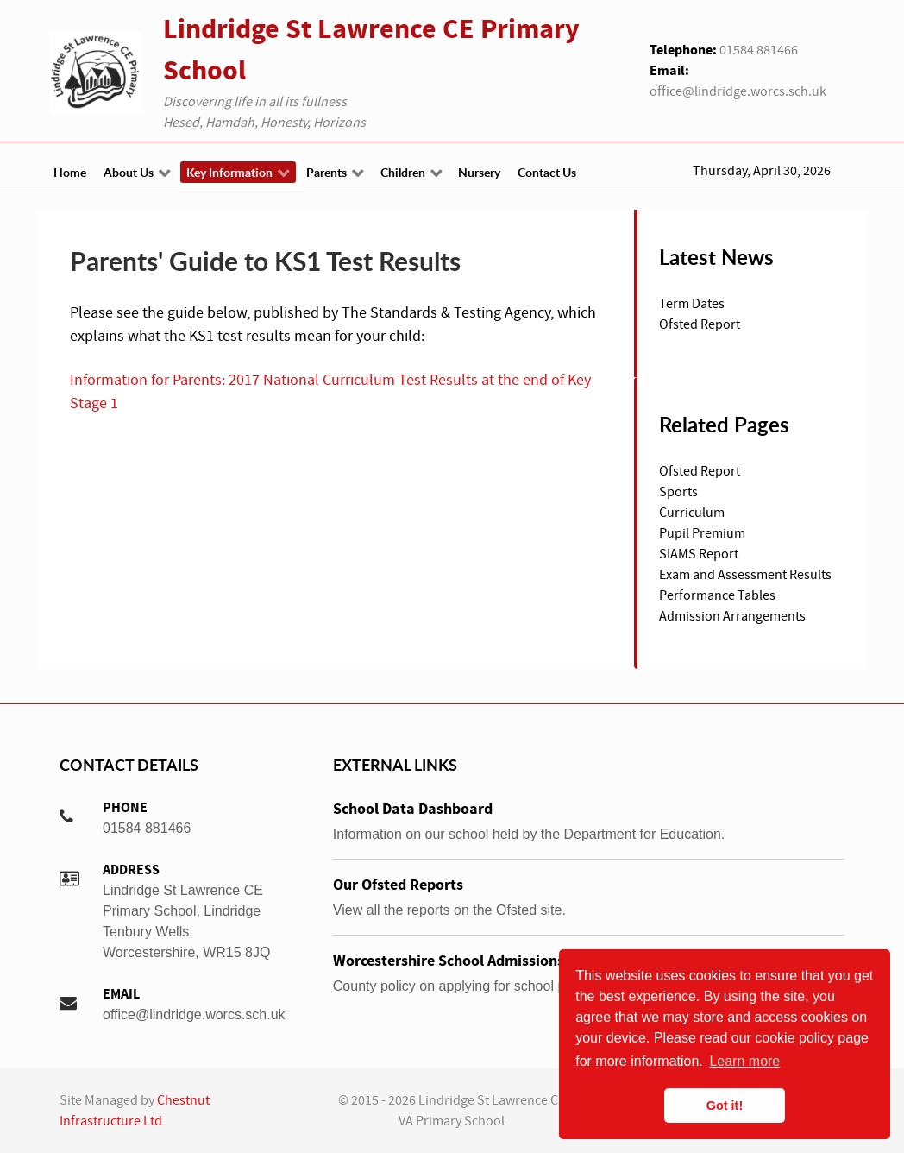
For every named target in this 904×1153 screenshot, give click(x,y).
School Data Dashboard (413, 809)
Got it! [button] (724, 1105)
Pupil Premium (702, 533)
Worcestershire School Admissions (448, 961)
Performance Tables (717, 595)
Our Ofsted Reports (398, 885)
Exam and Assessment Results (745, 575)
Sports (678, 492)
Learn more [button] (744, 1061)
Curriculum (692, 512)
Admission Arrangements (732, 616)
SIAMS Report (698, 554)
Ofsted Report (699, 471)
